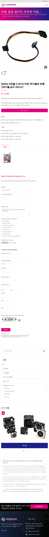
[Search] (21, 351)
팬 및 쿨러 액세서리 (18, 16)
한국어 (46, 1)
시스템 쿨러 (6, 372)
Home (4, 16)
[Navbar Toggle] (46, 5)
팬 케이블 (26, 16)
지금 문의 (24, 110)
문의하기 (39, 491)
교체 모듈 (6, 388)
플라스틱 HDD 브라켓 (20, 491)
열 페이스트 (6, 381)
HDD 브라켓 (7, 394)
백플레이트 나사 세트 (7, 491)
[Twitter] (3, 530)
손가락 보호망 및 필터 (9, 391)
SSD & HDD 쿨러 (8, 377)
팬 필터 (13, 491)
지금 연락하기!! (39, 507)
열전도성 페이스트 (39, 489)
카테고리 (10, 16)
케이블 (27, 491)
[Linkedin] (5, 530)
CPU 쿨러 (5, 368)
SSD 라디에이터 (31, 489)
